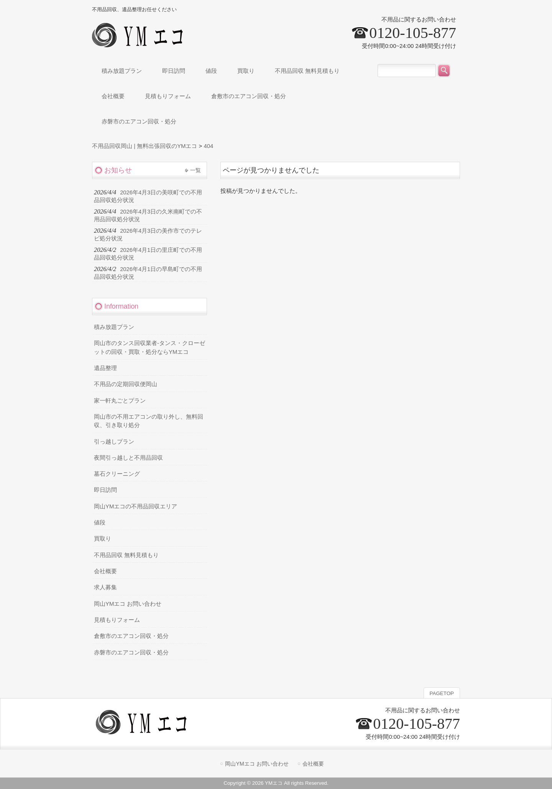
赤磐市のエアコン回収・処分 (131, 652)
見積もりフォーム (117, 620)
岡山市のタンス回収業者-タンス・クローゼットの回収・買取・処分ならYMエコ (149, 347)
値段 (99, 522)
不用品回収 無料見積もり (126, 555)
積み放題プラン (114, 327)
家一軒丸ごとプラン (120, 401)
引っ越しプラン (114, 442)
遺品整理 (105, 368)
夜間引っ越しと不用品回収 (128, 458)
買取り (102, 539)
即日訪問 (105, 490)
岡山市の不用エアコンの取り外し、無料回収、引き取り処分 (148, 421)
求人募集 (105, 587)
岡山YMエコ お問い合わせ (127, 604)
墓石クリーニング (117, 474)
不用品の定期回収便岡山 (125, 384)
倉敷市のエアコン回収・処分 (131, 636)
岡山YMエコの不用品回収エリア (135, 506)
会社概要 (105, 571)
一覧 (195, 170)
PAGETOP (442, 693)
